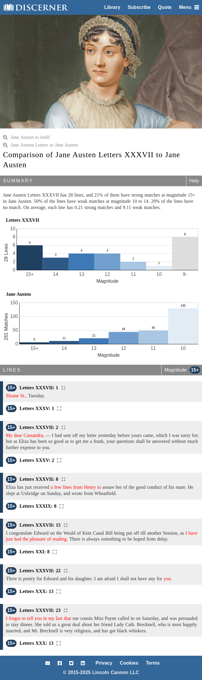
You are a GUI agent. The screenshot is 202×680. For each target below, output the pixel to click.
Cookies (129, 662)
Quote (165, 7)
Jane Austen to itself (26, 137)
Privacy (104, 662)
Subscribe (139, 7)
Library (112, 7)
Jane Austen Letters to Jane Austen (40, 144)
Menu (189, 7)
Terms (153, 662)
